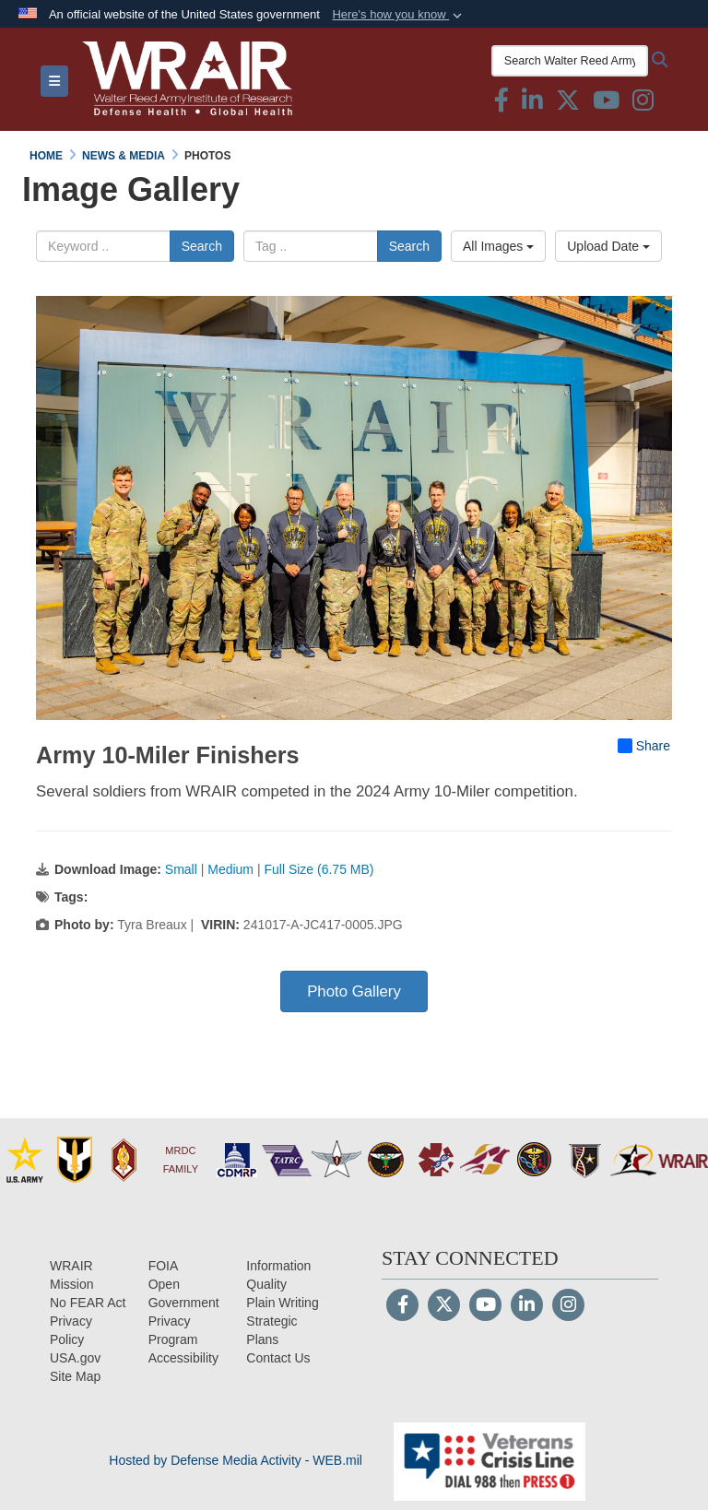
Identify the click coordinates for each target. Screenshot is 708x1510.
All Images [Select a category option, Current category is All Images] (498, 246)
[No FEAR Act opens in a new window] (87, 1302)
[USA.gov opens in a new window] (75, 1358)
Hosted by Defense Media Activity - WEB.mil (235, 1460)
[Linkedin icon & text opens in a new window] (532, 104)
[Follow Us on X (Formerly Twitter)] (444, 1306)
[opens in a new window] (183, 1358)
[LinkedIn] (527, 1306)
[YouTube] (485, 1306)
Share (644, 745)
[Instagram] (568, 1306)
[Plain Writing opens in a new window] (282, 1302)
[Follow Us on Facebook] (402, 1306)
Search (202, 246)
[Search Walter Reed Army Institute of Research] (569, 61)
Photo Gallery (354, 991)
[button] (399, 15)
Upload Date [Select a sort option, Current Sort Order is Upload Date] (608, 246)
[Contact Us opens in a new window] (278, 1358)
